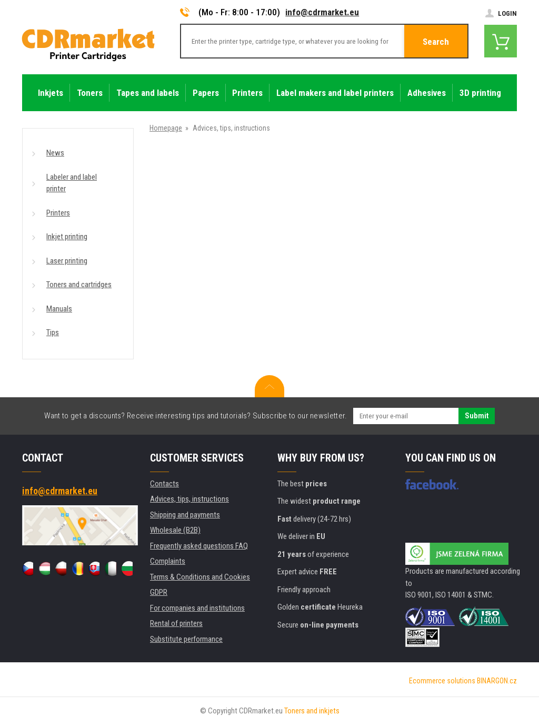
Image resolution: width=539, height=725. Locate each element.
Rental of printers (176, 623)
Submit (476, 415)
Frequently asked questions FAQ (199, 546)
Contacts (164, 483)
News (55, 153)
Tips (52, 332)
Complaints (167, 561)
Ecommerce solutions (442, 681)
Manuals (59, 308)
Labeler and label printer (71, 183)
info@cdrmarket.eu (322, 12)
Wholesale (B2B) (175, 530)
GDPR (158, 592)
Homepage (165, 128)
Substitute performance (186, 639)
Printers (58, 213)
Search (436, 41)
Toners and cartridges (79, 284)
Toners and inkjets (312, 711)
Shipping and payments (185, 515)
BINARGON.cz (497, 681)
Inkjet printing (66, 236)
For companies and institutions (197, 608)
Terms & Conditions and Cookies (200, 577)
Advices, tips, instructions (189, 499)
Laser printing (66, 261)
